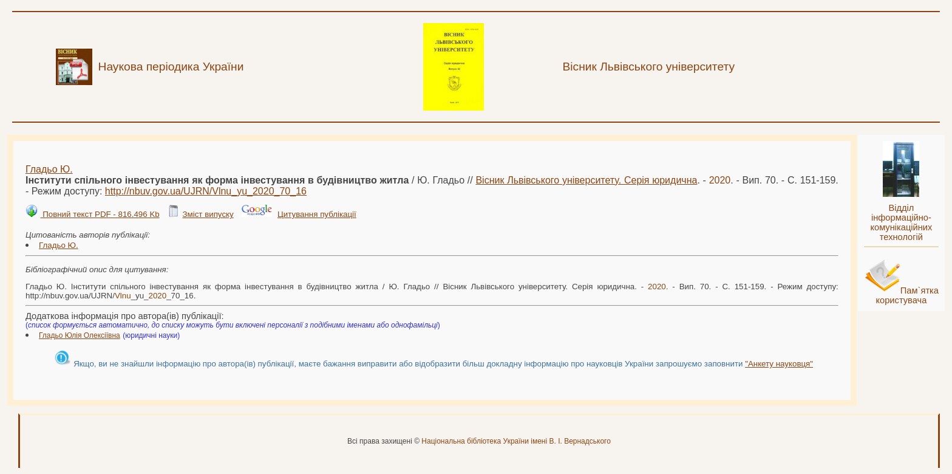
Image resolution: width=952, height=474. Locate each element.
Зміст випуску (207, 214)
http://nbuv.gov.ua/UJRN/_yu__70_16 (206, 191)
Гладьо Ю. (49, 169)
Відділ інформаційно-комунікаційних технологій (901, 222)
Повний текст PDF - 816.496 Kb (99, 214)
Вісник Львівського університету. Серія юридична (586, 180)
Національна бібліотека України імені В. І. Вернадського (516, 441)
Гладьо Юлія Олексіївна (79, 335)
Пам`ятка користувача (907, 295)
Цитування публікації (316, 214)
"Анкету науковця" (779, 363)
